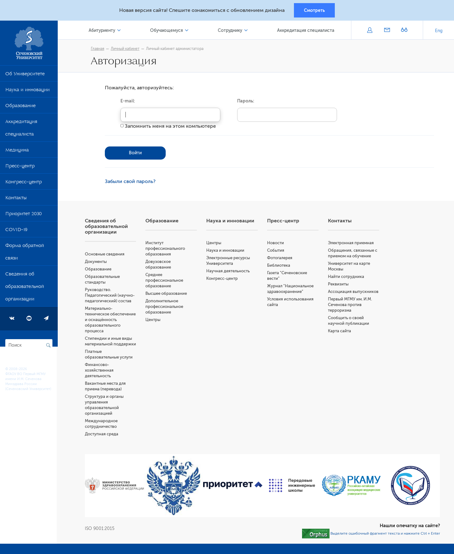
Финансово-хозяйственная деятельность (100, 370)
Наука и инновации (27, 91)
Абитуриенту (103, 30)
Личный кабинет (125, 49)
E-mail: (128, 101)
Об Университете (25, 75)
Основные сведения (105, 254)
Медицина (17, 151)
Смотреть (314, 10)
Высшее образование (167, 293)
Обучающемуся (167, 30)
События (276, 250)
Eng (438, 31)
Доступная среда (102, 434)
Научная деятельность (228, 271)
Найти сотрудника (346, 277)
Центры (153, 320)
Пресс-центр (20, 167)
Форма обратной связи (24, 253)
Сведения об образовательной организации (24, 288)
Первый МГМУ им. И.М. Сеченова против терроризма (350, 305)
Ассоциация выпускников (353, 291)
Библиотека (278, 265)
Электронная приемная (351, 243)
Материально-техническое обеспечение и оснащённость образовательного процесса (111, 320)
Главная (98, 49)
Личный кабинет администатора (175, 49)
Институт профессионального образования (166, 249)
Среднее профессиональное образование (165, 281)
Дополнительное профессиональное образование (165, 307)
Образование (20, 107)
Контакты (16, 199)
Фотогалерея (280, 258)
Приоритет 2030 (23, 215)
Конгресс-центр (23, 183)
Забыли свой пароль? (130, 182)
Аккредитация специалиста (21, 129)
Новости (275, 243)
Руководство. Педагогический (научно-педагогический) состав (111, 296)
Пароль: (246, 101)
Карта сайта (339, 331)
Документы (97, 262)
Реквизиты (338, 284)
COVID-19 (16, 231)
